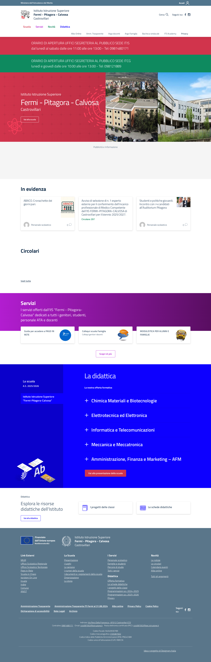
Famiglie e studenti (117, 563)
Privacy (184, 33)
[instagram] (189, 14)
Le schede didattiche (117, 584)
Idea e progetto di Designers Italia (160, 650)
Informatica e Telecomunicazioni (123, 429)
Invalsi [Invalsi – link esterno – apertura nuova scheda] (24, 581)
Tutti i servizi (113, 570)
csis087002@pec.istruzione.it (146, 625)
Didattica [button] (65, 27)
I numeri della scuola (74, 570)
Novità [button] (51, 27)
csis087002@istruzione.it (91, 625)
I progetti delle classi (117, 587)
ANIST (24, 591)
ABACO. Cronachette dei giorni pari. (38, 202)
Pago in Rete (27, 570)
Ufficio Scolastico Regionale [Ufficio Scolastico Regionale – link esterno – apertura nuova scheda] (34, 563)
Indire (23, 584)
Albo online (156, 570)
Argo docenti (114, 33)
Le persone (69, 567)
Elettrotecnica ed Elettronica (119, 415)
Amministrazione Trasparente (35, 606)
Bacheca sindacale (150, 33)
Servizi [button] (39, 27)
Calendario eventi (159, 567)
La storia (68, 581)
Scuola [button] (27, 27)
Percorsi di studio (116, 567)
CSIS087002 (115, 633)
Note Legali (59, 611)
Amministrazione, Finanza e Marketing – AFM (136, 459)
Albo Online (76, 33)
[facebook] (185, 14)
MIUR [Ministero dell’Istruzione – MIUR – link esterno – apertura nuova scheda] (23, 560)
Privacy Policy (134, 606)
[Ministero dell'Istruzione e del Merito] (37, 2)
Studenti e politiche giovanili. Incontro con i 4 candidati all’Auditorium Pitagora (156, 204)
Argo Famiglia (131, 33)
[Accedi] (184, 3)
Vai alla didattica (31, 518)
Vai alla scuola (30, 119)
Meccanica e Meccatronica (117, 444)
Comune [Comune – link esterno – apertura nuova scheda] (25, 588)
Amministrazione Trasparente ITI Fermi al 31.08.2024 (81, 606)
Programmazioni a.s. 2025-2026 (123, 594)
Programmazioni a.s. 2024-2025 (123, 591)
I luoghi (67, 563)
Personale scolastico (117, 560)
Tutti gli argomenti (159, 576)
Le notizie (155, 560)
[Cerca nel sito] (163, 14)
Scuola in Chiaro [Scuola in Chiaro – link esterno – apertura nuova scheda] (28, 574)
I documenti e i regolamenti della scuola (83, 574)
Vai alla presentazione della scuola (105, 473)
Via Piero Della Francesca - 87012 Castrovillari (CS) (109, 622)
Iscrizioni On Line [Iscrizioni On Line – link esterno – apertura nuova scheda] (29, 577)
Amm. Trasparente (94, 33)
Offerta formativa (116, 580)
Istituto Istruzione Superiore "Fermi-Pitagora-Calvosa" (38, 398)
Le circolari (156, 563)
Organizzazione (71, 577)
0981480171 (67, 625)
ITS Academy (170, 33)
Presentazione (71, 560)
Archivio (73, 611)
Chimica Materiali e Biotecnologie (124, 400)
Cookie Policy (152, 606)
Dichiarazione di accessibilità (35, 611)
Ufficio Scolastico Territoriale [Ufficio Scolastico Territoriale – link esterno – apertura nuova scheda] (34, 567)
